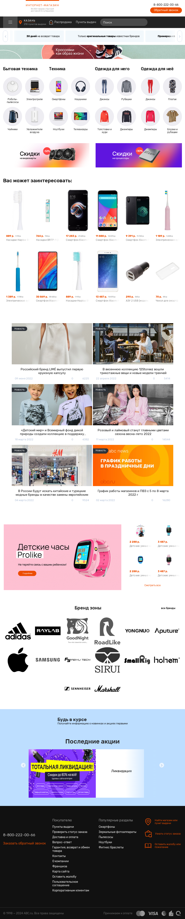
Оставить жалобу (64, 876)
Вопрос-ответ (62, 842)
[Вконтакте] (6, 862)
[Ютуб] (21, 862)
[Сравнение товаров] (155, 22)
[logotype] (13, 8)
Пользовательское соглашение (65, 883)
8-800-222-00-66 (165, 5)
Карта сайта (60, 871)
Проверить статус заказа (69, 832)
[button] (5, 36)
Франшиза (59, 866)
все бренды (168, 608)
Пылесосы (106, 837)
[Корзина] (178, 22)
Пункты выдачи (86, 22)
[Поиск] (124, 22)
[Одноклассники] (14, 862)
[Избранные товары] (163, 22)
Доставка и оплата (65, 837)
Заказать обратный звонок (24, 843)
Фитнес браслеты (111, 847)
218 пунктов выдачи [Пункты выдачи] (35, 24)
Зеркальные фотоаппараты (117, 832)
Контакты (59, 856)
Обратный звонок (166, 10)
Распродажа (63, 22)
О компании (60, 861)
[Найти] (142, 22)
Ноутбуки (105, 842)
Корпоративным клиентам (70, 890)
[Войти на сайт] (170, 22)
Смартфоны (107, 827)
